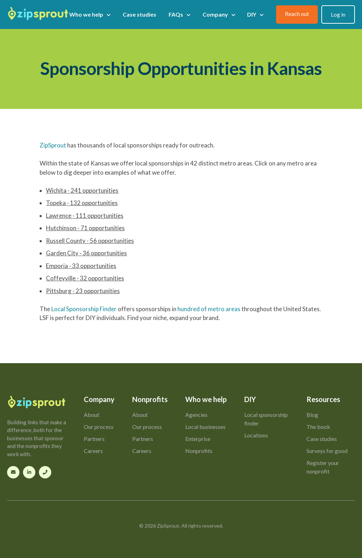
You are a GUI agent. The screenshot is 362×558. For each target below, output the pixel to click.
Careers (93, 450)
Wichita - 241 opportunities (82, 190)
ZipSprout (53, 145)
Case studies (139, 14)
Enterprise (197, 438)
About (91, 414)
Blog (312, 414)
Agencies (196, 414)
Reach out (297, 13)
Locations (256, 435)
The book (318, 426)
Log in (338, 14)
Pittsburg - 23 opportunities (83, 291)
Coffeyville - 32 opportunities (85, 278)
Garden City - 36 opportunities (86, 253)
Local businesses (205, 426)
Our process (98, 426)
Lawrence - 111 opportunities (84, 215)
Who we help (89, 14)
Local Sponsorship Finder (84, 309)
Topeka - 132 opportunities (82, 203)
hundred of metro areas (208, 309)
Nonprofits (198, 450)
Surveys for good (327, 450)
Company (219, 14)
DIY (255, 14)
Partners (94, 438)
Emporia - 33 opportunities (81, 265)
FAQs (179, 14)
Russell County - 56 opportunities (90, 240)
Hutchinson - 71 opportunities (85, 228)
